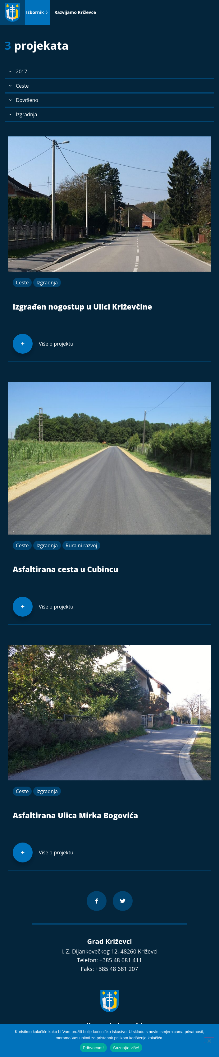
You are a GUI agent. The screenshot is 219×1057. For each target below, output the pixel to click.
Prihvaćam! (93, 1048)
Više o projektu (56, 343)
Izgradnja (47, 282)
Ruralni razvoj (81, 545)
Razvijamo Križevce (75, 12)
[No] (209, 1040)
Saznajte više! (126, 1048)
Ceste (22, 282)
